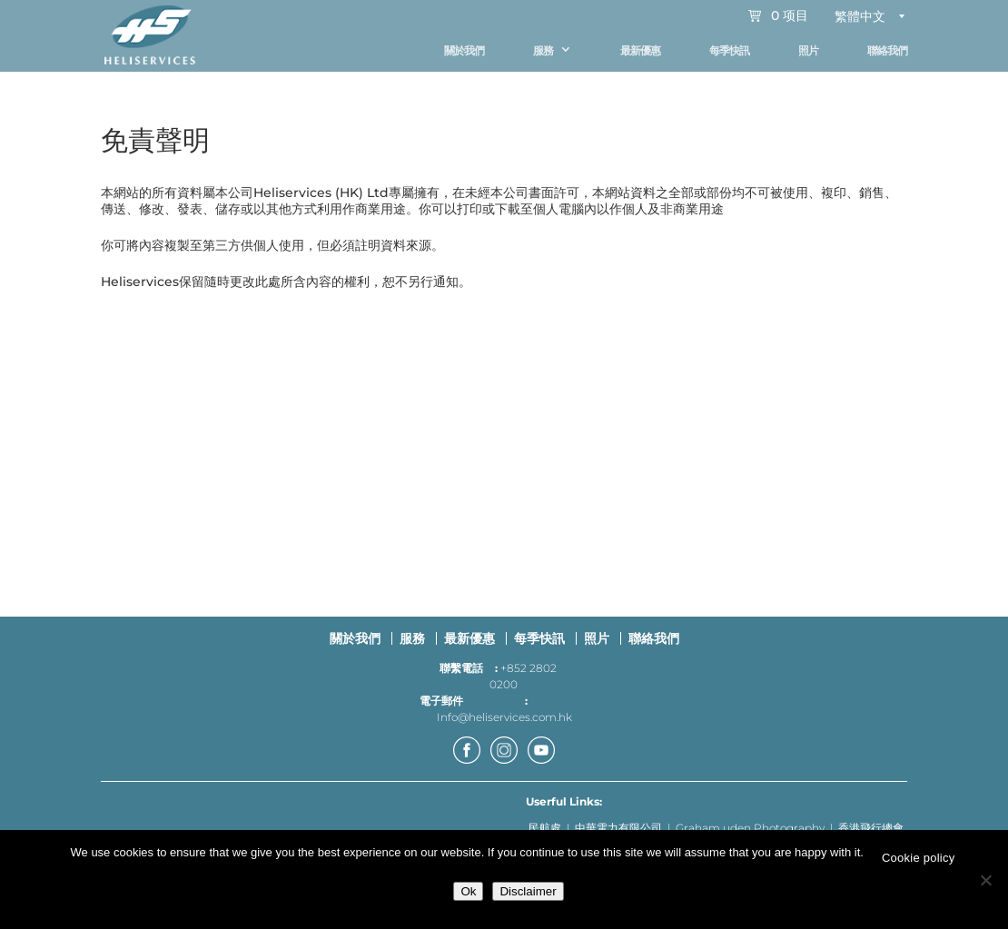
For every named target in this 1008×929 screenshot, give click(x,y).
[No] (985, 880)
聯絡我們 (887, 50)
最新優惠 (640, 50)
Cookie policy (918, 858)
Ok (468, 891)
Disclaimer (527, 891)
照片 (808, 50)
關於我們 (464, 50)
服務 (543, 50)
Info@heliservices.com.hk (504, 725)
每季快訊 (729, 50)
